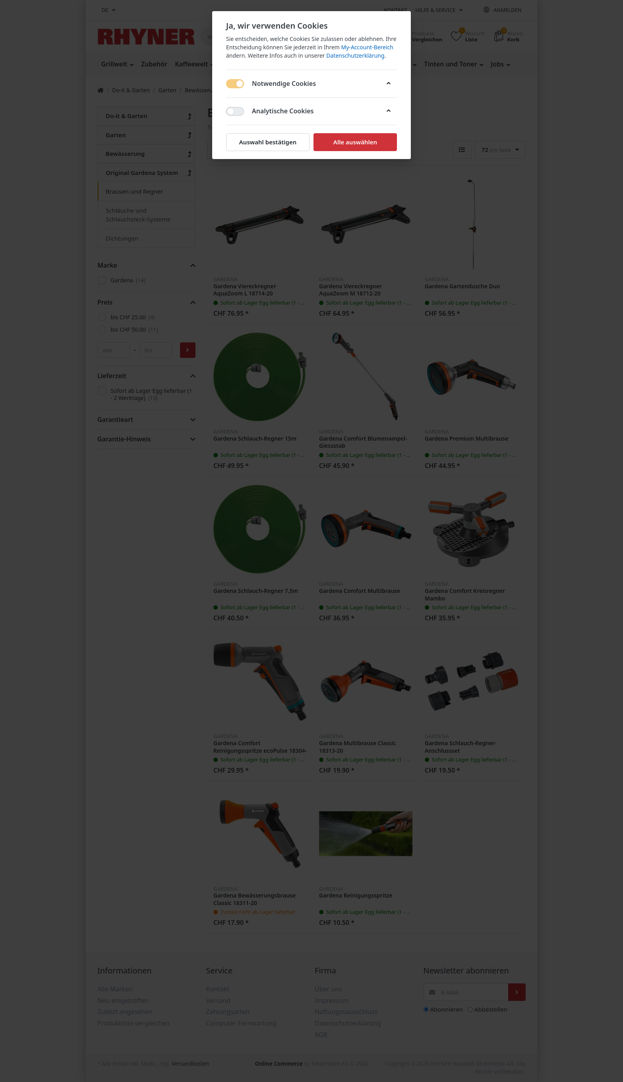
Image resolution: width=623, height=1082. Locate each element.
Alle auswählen (355, 142)
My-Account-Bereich (367, 47)
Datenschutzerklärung (355, 55)
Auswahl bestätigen (267, 142)
